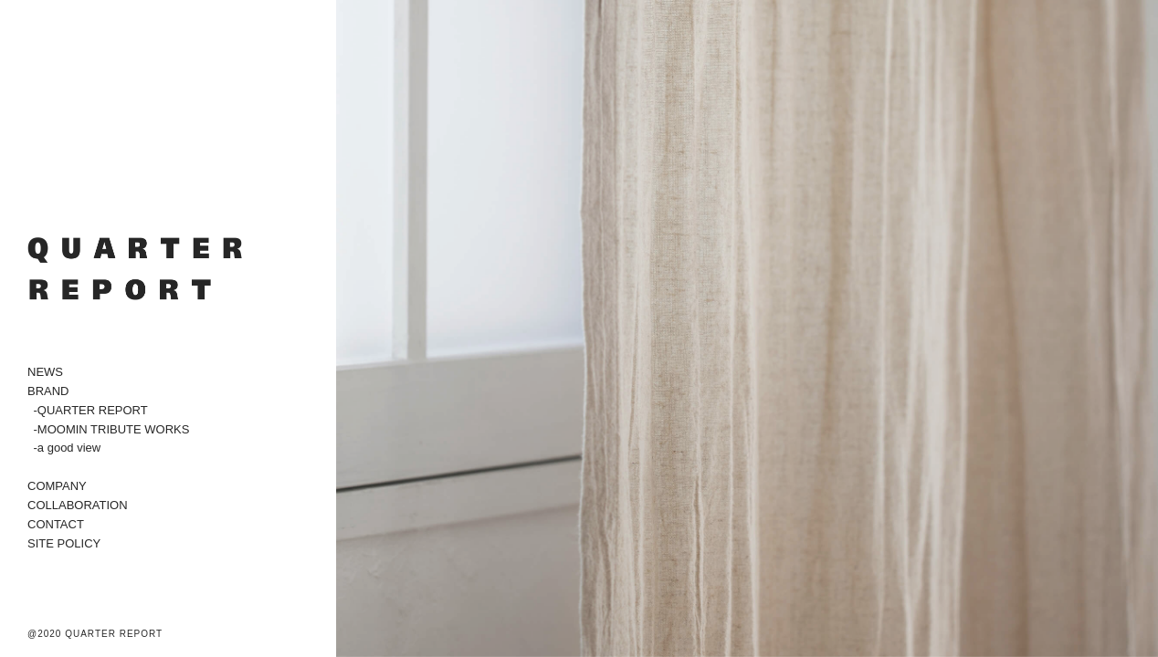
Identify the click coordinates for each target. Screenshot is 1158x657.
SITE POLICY (63, 543)
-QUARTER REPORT (91, 410)
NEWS (45, 372)
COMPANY (57, 486)
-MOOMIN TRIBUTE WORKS (112, 429)
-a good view (67, 447)
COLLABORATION (77, 505)
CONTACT (55, 524)
